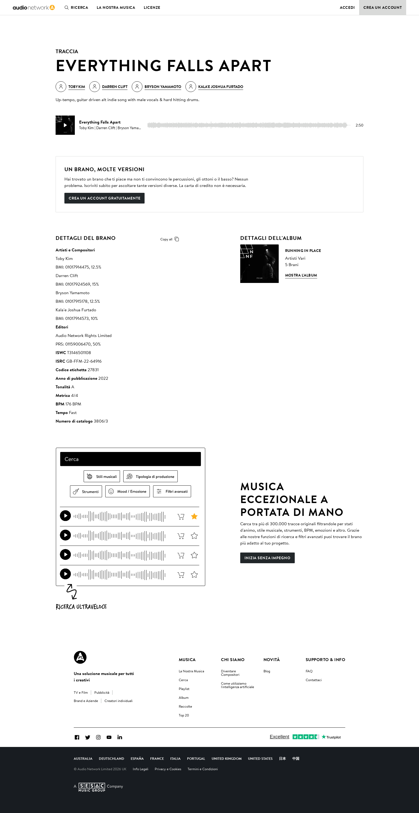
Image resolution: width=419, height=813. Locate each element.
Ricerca (75, 7)
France (157, 758)
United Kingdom (227, 758)
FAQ (309, 671)
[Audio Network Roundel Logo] (80, 657)
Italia (175, 758)
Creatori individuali (118, 700)
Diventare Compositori (230, 673)
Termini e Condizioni (203, 768)
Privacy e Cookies (168, 768)
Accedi (347, 7)
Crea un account (382, 7)
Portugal (196, 758)
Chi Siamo (233, 659)
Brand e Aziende (86, 700)
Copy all (170, 239)
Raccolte (185, 706)
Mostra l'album (301, 275)
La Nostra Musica (191, 671)
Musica (187, 659)
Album (184, 697)
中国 (295, 758)
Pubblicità (101, 692)
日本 (282, 758)
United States (260, 758)
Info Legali (140, 768)
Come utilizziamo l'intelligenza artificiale (237, 685)
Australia (83, 758)
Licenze (152, 7)
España (137, 758)
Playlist (184, 688)
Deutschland (111, 758)
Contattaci (314, 679)
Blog (266, 671)
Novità (271, 659)
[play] (65, 125)
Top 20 (184, 715)
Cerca (183, 679)
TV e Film (81, 692)
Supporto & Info (325, 659)
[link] (34, 7)
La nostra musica (116, 7)
